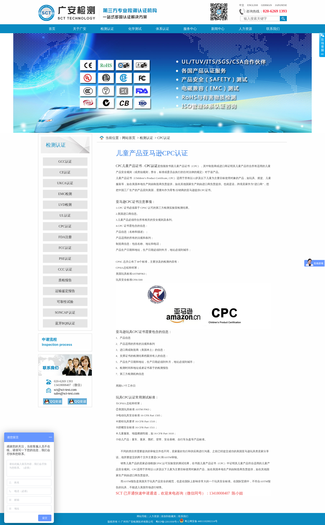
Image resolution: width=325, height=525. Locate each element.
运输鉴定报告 (65, 291)
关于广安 (79, 28)
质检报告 (65, 280)
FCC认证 (65, 248)
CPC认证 (65, 226)
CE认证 (65, 172)
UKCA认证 (65, 183)
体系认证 (162, 28)
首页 (52, 28)
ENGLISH (252, 5)
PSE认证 (65, 258)
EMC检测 (65, 194)
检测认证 (107, 28)
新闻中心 (217, 28)
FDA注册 (65, 237)
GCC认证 (65, 161)
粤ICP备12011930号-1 (167, 521)
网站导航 (142, 516)
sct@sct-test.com (65, 389)
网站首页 (129, 138)
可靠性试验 (65, 301)
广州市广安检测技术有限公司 (137, 521)
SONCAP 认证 (65, 312)
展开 (322, 45)
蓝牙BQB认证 (65, 323)
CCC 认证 (65, 269)
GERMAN (266, 5)
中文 (241, 5)
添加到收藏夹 (168, 516)
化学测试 (135, 28)
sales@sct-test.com (66, 393)
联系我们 (273, 28)
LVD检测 (65, 204)
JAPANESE (281, 5)
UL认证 (64, 215)
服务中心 (190, 28)
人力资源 (245, 28)
